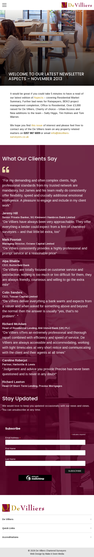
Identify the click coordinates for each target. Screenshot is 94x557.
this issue (36, 125)
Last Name (10, 459)
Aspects (38, 97)
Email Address (13, 437)
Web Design (36, 554)
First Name (10, 448)
